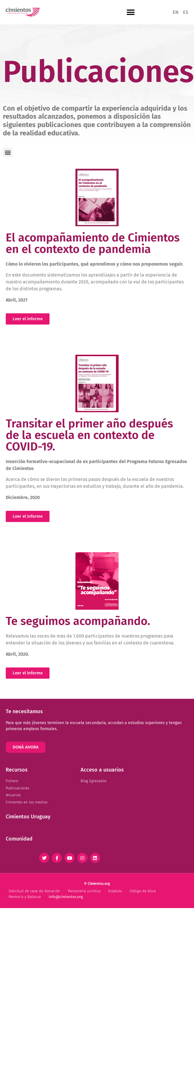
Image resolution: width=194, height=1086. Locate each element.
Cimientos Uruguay (28, 816)
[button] (130, 12)
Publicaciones (98, 71)
